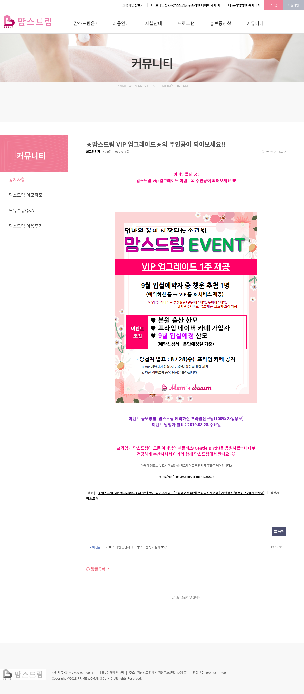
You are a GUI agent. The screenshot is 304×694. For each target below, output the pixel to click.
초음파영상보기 (133, 5)
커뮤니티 (255, 23)
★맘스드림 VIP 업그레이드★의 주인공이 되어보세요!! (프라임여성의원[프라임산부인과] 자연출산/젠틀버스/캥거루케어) (181, 493)
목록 (279, 531)
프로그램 (186, 23)
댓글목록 (95, 569)
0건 (107, 151)
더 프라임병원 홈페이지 (244, 5)
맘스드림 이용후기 (26, 226)
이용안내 (121, 23)
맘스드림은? (85, 23)
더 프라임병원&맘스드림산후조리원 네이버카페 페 (185, 5)
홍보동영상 (220, 23)
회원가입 (293, 5)
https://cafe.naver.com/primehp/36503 (186, 476)
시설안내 (153, 23)
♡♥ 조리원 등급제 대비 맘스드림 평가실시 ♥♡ (136, 547)
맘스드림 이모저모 (26, 195)
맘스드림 (92, 498)
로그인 (273, 5)
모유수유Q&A (21, 210)
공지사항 (17, 179)
